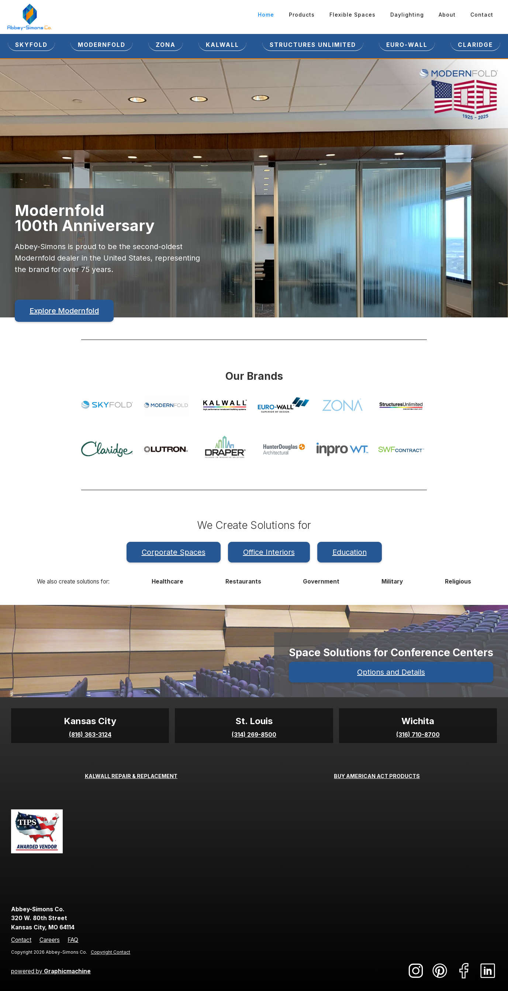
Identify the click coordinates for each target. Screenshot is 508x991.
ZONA (166, 44)
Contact (481, 14)
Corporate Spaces (173, 552)
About (447, 14)
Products (302, 14)
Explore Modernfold (64, 310)
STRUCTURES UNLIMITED (313, 44)
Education (349, 552)
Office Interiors (269, 552)
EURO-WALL (407, 44)
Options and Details (391, 672)
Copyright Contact (110, 952)
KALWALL (222, 44)
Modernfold (101, 44)
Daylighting (407, 14)
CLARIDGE (475, 44)
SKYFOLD (31, 44)
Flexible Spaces (352, 14)
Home (266, 14)
